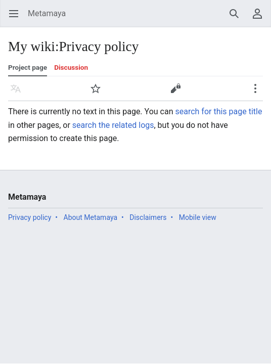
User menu (260, 18)
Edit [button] (177, 93)
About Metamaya (91, 217)
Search (237, 18)
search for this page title (218, 111)
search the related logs (113, 125)
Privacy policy (29, 217)
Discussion (71, 67)
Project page (27, 67)
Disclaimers (147, 217)
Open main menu (17, 18)
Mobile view (197, 217)
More (258, 93)
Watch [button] (99, 93)
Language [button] (19, 93)
